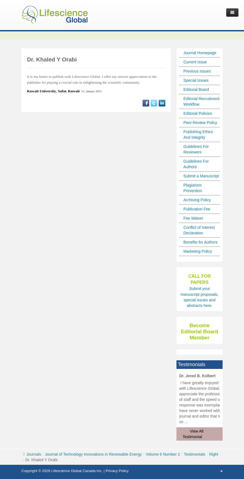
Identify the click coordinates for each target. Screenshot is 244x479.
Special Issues (195, 80)
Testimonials (194, 454)
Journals (33, 454)
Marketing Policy (197, 251)
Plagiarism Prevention (192, 188)
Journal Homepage (199, 53)
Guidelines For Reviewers (196, 149)
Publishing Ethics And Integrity (198, 135)
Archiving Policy (197, 200)
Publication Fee (196, 209)
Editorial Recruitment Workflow (201, 101)
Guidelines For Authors (196, 164)
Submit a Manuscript (201, 176)
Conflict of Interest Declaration (199, 230)
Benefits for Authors (200, 242)
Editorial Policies (197, 113)
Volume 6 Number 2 (163, 454)
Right (213, 454)
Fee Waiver (193, 218)
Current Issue (195, 62)
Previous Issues (197, 71)
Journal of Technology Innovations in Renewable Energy (93, 454)
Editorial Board (196, 89)
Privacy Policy (117, 471)
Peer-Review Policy (200, 122)
